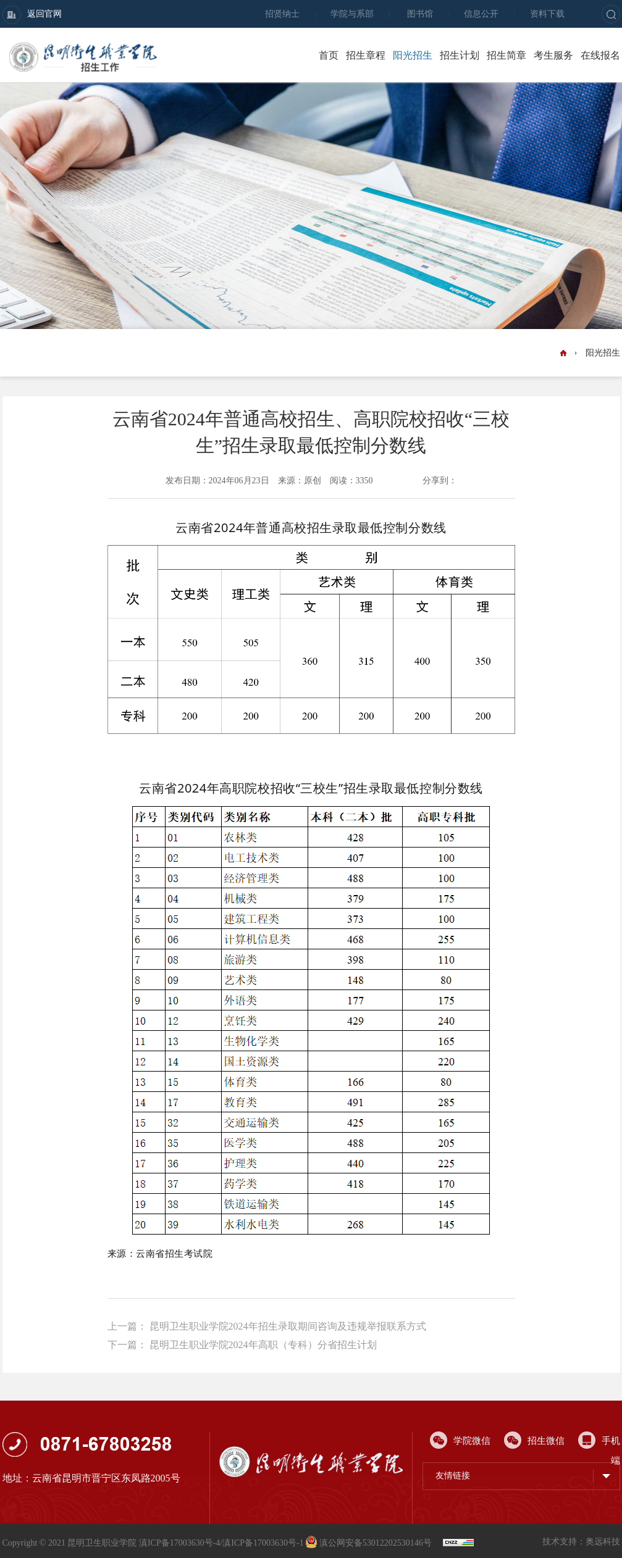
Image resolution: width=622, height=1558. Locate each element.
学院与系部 (352, 14)
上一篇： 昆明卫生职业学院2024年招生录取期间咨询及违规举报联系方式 (266, 1326)
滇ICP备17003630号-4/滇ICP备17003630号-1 (221, 1543)
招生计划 (459, 55)
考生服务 (553, 55)
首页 (328, 55)
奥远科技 (603, 1541)
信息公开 (481, 14)
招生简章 (506, 55)
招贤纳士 (282, 14)
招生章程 (365, 55)
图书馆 (420, 14)
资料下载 (547, 14)
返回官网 (32, 15)
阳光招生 (412, 55)
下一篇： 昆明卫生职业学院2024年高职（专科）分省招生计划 (242, 1344)
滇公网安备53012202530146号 (370, 1543)
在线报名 (600, 55)
